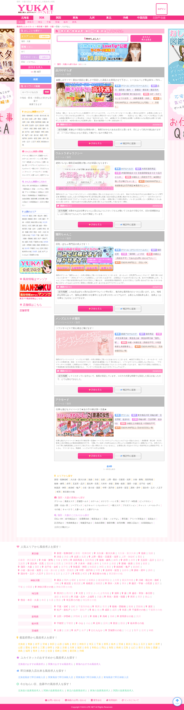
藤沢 (157, 583)
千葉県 (33, 235)
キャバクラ (26, 175)
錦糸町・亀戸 (74, 488)
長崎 (57, 651)
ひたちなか (97, 630)
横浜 (30, 216)
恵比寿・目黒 (43, 125)
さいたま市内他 (101, 593)
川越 (99, 596)
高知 (148, 647)
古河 (143, 630)
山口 (133, 647)
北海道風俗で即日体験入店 (31, 677)
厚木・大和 (37, 219)
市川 (46, 235)
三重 (42, 647)
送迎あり (41, 192)
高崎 (38, 245)
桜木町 (82, 580)
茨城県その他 (33, 255)
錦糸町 (136, 566)
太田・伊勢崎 (26, 245)
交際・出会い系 (61, 505)
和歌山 (95, 647)
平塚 (20, 587)
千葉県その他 (37, 242)
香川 (140, 647)
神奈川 (82, 644)
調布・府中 (42, 138)
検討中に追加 (128, 143)
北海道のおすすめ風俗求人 (31, 664)
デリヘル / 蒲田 (63, 74)
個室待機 (34, 199)
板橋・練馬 (59, 484)
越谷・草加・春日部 (142, 593)
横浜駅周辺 (103, 580)
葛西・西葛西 (67, 570)
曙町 (73, 580)
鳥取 (111, 647)
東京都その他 (69, 492)
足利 (41, 248)
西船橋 (139, 606)
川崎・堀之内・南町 (40, 216)
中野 (98, 570)
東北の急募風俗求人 (77, 690)
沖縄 (81, 651)
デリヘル (25, 155)
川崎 (56, 583)
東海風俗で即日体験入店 (116, 677)
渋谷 (26, 119)
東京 (109, 566)
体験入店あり (133, 523)
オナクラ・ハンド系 (36, 159)
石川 (143, 644)
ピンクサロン (36, 162)
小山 (37, 248)
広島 (126, 647)
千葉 (98, 644)
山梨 (20, 647)
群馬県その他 (126, 616)
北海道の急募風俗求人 (29, 690)
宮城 (45, 644)
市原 (30, 242)
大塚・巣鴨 (30, 122)
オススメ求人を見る (146, 38)
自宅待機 (41, 199)
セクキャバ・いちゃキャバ (96, 505)
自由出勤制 (26, 199)
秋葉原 (93, 566)
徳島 (20, 651)
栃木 (113, 644)
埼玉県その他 (73, 600)
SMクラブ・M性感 (129, 501)
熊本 (35, 651)
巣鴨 (65, 560)
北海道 (21, 644)
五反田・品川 (33, 125)
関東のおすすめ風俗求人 (60, 664)
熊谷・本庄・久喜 (40, 232)
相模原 (30, 219)
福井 (150, 644)
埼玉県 (45, 222)
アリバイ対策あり (31, 192)
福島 (67, 644)
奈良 (86, 647)
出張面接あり (33, 202)
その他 (45, 172)
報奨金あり (27, 189)
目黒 (58, 563)
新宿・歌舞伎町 (27, 115)
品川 (159, 560)
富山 (135, 644)
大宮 (29, 225)
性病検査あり (32, 195)
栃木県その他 (26, 251)
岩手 (37, 644)
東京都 (35, 553)
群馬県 (46, 242)
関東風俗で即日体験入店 (60, 677)
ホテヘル (25, 159)
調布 (150, 570)
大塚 (58, 560)
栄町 (73, 606)
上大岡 (115, 580)
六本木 (105, 563)
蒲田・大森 (132, 484)
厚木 (124, 583)
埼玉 (91, 644)
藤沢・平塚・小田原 (142, 583)
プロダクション (129, 505)
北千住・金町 (29, 132)
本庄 (43, 600)
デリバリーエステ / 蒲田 (68, 322)
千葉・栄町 (40, 235)
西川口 (24, 225)
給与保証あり (34, 185)
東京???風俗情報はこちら (35, 291)
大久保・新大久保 (40, 115)
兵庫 (72, 647)
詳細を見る (95, 143)
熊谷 (58, 600)
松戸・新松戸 (42, 238)
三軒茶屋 (68, 563)
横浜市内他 (127, 580)
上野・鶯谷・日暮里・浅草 (119, 480)
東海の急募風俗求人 (100, 690)
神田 (101, 566)
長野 (157, 644)
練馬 (115, 560)
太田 (85, 616)
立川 (58, 573)
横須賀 (24, 219)
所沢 (30, 232)
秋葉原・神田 (39, 132)
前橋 (33, 245)
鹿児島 (73, 651)
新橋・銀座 (37, 128)
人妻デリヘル (44, 175)
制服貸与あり (42, 195)
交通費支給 (44, 185)
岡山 (104, 647)
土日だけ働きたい (62, 527)
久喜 (51, 600)
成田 (26, 242)
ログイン (162, 9)
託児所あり (59, 523)
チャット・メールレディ (33, 172)
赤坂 (113, 563)
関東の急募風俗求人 (54, 690)
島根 (118, 647)
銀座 (145, 563)
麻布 (96, 563)
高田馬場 (38, 122)
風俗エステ (33, 155)
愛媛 (155, 647)
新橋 (138, 563)
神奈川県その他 (36, 222)
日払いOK (25, 185)
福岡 (27, 651)
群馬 (106, 644)
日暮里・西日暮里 (27, 560)
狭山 (147, 596)
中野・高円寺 (108, 488)
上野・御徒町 (128, 556)
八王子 (66, 573)
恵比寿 (50, 563)
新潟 (128, 644)
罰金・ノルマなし (38, 189)
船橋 (131, 606)
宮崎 (64, 651)
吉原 (30, 119)
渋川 (138, 616)
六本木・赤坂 (27, 128)
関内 (66, 580)
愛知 (27, 647)
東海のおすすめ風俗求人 (88, 664)
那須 (45, 248)
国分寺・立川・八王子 (152, 488)
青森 (30, 644)
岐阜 (35, 647)
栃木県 (27, 248)
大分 (42, 651)
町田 (38, 142)
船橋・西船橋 (27, 238)
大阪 (57, 647)
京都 (64, 647)
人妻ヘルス (34, 175)
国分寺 (49, 573)
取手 (136, 630)
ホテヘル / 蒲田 (63, 157)
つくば (127, 630)
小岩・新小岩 (50, 570)
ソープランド (32, 165)
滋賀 (79, 647)
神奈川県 (25, 216)
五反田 (21, 563)
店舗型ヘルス (42, 155)
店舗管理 (24, 310)
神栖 (151, 630)
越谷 (56, 596)
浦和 (33, 225)
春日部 (65, 596)
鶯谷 (140, 556)
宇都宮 (32, 248)
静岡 (50, 647)
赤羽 (26, 125)
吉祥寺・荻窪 (32, 138)
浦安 (35, 238)
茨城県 (34, 251)
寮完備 (125, 519)
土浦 (39, 251)
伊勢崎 (76, 616)
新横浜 (92, 580)
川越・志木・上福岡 (34, 229)
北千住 (64, 566)
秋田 (52, 644)
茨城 (121, 644)
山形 (59, 644)
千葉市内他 (84, 606)
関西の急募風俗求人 (123, 690)
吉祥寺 (125, 570)
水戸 (43, 251)
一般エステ (34, 168)
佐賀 (50, 651)
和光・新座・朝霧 (116, 596)
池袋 (90, 480)
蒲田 (79, 64)
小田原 (28, 587)
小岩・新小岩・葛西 (36, 135)
